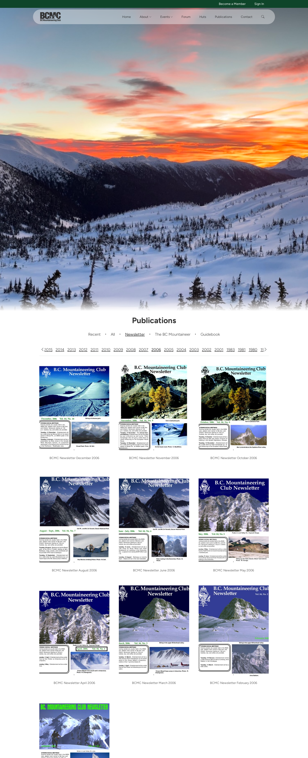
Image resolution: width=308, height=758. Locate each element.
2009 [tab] (118, 349)
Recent (94, 334)
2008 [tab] (131, 349)
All (113, 334)
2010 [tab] (106, 349)
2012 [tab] (83, 349)
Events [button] (166, 17)
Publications (223, 17)
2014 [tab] (60, 349)
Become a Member (232, 4)
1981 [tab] (242, 349)
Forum (186, 17)
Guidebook (210, 334)
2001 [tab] (218, 349)
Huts (202, 17)
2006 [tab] (156, 349)
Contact (246, 17)
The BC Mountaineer (172, 334)
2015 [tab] (48, 349)
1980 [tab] (253, 349)
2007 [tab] (143, 349)
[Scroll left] (42, 350)
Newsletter (135, 334)
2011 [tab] (94, 349)
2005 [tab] (168, 349)
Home (126, 17)
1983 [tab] (230, 349)
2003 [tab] (194, 349)
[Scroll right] (265, 350)
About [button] (145, 17)
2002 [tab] (206, 349)
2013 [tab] (71, 349)
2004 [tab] (181, 349)
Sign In (259, 4)
